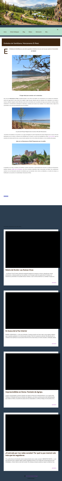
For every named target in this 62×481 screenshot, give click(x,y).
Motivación (39, 32)
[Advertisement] (31, 215)
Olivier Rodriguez (14, 32)
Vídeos (30, 32)
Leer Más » (54, 282)
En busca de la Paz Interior (16, 331)
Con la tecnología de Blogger (31, 476)
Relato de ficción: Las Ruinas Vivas (19, 270)
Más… (46, 32)
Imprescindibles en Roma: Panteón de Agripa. (24, 392)
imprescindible (51, 136)
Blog (24, 32)
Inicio (5, 32)
